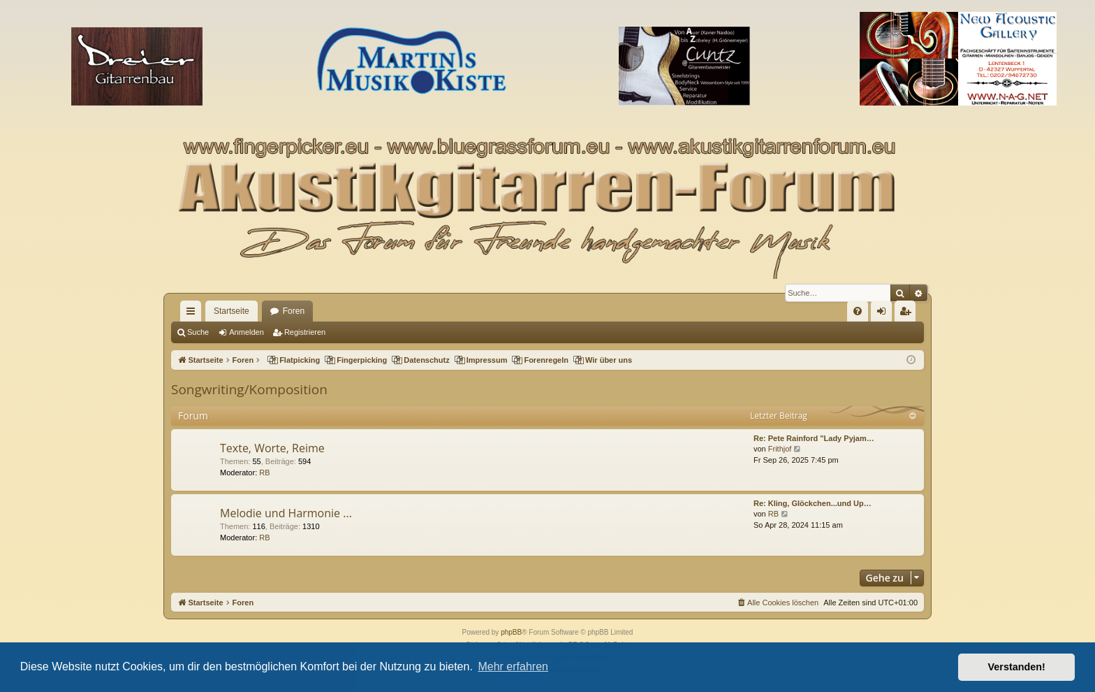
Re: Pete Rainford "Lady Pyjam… (814, 438)
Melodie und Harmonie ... (286, 513)
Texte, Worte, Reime (272, 448)
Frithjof (780, 449)
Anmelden (246, 332)
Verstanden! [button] (1016, 666)
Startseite (231, 311)
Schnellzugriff (193, 314)
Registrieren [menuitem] (908, 314)
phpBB (511, 632)
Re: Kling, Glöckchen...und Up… (813, 503)
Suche (198, 332)
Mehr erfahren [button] (513, 666)
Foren (293, 311)
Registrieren (304, 332)
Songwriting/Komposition (249, 389)
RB (264, 472)
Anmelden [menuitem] (884, 314)
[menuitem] (857, 311)
